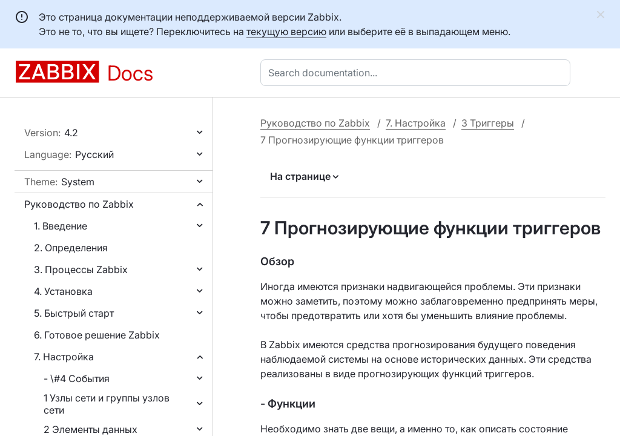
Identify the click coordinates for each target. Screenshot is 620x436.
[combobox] (417, 72)
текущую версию (286, 31)
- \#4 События (77, 378)
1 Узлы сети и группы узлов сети (107, 404)
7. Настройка (64, 357)
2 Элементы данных (90, 429)
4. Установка (63, 291)
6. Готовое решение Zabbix (97, 335)
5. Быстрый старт (74, 313)
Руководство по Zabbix (79, 204)
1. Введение (60, 226)
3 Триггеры (487, 123)
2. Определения (71, 248)
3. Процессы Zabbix (81, 269)
